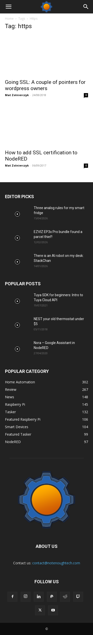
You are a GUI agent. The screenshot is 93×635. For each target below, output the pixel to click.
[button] (8, 6)
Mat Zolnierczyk (17, 95)
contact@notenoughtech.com (56, 563)
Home (9, 18)
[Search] (86, 6)
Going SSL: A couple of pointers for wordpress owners (45, 85)
